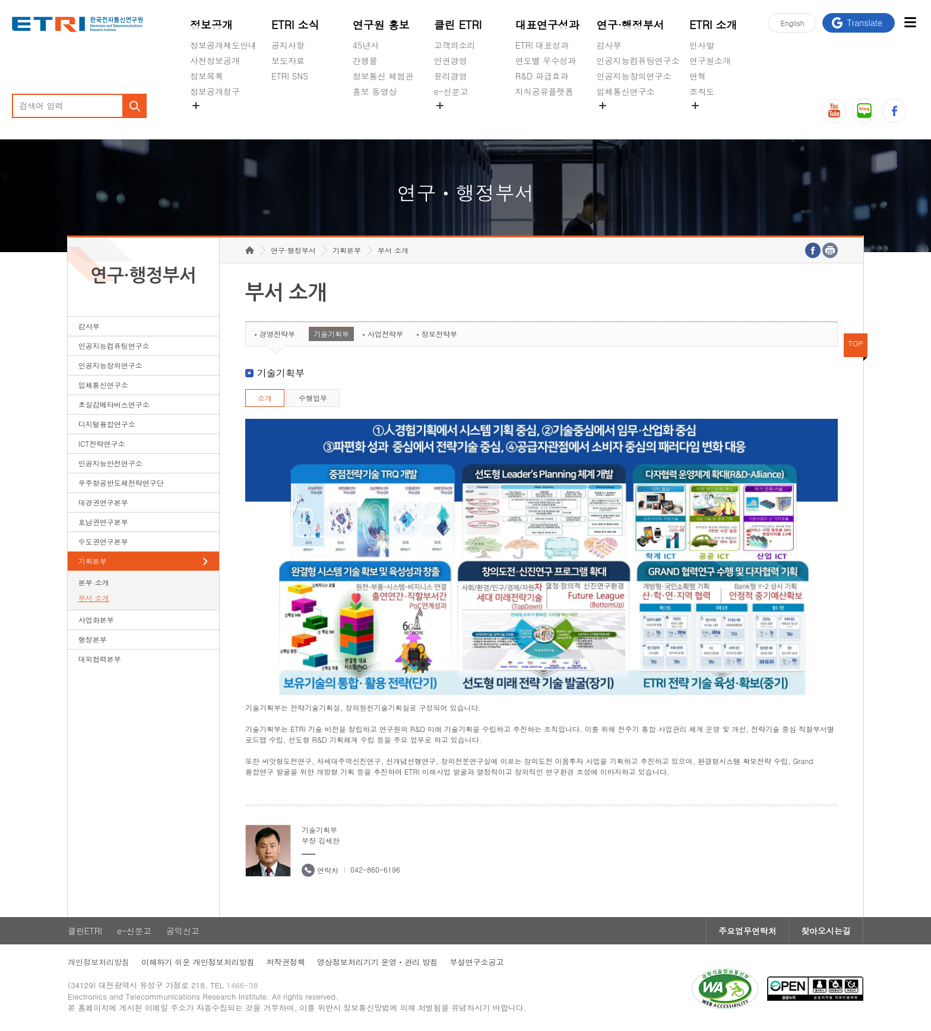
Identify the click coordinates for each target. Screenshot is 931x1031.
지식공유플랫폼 (544, 91)
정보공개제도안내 (223, 45)
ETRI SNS (289, 76)
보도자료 (288, 60)
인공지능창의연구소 (634, 76)
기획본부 (92, 561)
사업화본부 (96, 620)
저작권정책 (286, 962)
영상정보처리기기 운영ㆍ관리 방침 (377, 962)
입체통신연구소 (626, 91)
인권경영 (450, 60)
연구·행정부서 (630, 24)
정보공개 (211, 24)
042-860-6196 (375, 869)
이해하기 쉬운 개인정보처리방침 (198, 962)
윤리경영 (450, 76)
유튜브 (834, 110)
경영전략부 (277, 334)
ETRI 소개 (713, 24)
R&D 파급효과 (542, 76)
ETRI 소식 (295, 24)
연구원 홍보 (381, 24)
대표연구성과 (547, 24)
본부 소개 (93, 582)
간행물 (365, 60)
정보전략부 (439, 334)
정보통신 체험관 (383, 76)
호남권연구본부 (103, 522)
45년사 (366, 45)
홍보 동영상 (375, 91)
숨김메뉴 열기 (196, 106)
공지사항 (288, 45)
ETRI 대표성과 (542, 45)
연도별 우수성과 (546, 60)
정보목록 (206, 76)
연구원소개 (710, 60)
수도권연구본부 (103, 541)
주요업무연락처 (747, 931)
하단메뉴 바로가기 (0, 0)
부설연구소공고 (476, 962)
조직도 (701, 91)
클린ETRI (85, 931)
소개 (265, 398)
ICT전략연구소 (101, 443)
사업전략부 (385, 334)
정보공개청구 (215, 91)
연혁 (697, 76)
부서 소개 (93, 598)
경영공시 (206, 119)
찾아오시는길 (826, 931)
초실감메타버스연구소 (638, 119)
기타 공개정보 (715, 119)
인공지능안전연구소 (110, 463)
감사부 (609, 45)
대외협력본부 (99, 659)
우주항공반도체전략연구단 (121, 483)
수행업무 (313, 398)
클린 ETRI (458, 24)
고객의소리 (455, 45)
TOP (855, 343)
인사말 (701, 45)
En (792, 23)
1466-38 (242, 985)
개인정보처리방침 (98, 962)
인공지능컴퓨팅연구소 (638, 60)
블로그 (864, 110)
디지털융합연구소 (106, 424)
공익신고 (450, 119)
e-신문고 (451, 91)
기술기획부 (331, 334)
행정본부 (92, 639)
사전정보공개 (215, 60)
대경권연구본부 (103, 502)
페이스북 (894, 110)
